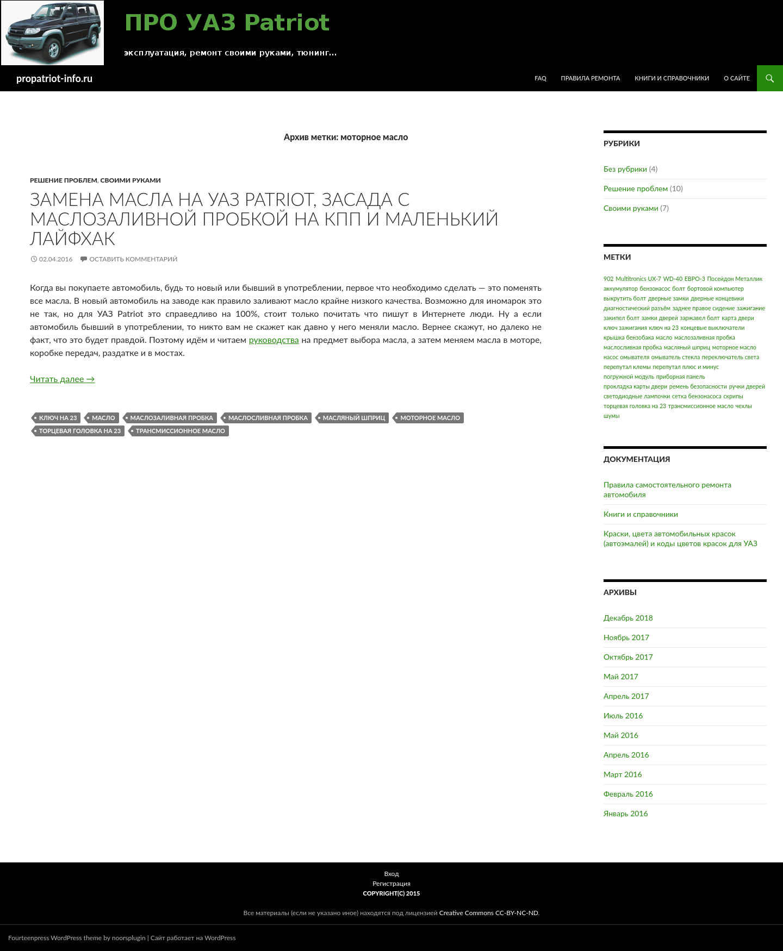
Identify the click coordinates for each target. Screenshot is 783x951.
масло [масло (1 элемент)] (664, 337)
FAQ (540, 78)
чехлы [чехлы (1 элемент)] (744, 405)
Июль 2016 (623, 715)
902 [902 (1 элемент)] (609, 278)
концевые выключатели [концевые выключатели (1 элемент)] (713, 327)
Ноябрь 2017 (626, 637)
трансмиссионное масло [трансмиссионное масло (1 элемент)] (701, 405)
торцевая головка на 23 (80, 430)
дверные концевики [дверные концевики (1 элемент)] (717, 298)
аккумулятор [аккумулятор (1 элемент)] (621, 288)
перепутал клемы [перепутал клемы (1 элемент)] (627, 366)
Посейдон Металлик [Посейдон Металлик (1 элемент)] (734, 278)
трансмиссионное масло (180, 430)
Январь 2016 (626, 813)
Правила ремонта (590, 78)
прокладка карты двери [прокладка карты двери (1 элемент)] (635, 386)
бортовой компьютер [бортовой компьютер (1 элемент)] (715, 288)
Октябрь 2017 (628, 656)
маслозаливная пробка (171, 417)
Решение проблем (63, 180)
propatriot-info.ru (54, 78)
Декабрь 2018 (628, 617)
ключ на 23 (58, 417)
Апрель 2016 (626, 754)
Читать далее (62, 378)
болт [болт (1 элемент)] (678, 288)
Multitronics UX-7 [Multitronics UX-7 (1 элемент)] (638, 278)
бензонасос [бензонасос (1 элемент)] (655, 288)
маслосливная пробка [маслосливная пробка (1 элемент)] (633, 347)
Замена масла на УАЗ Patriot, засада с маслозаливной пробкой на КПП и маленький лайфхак (264, 218)
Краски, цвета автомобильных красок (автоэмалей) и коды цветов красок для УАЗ (680, 538)
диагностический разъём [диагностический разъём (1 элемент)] (637, 307)
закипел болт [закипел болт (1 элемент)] (621, 317)
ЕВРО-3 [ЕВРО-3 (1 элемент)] (695, 278)
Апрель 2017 (626, 695)
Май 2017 (621, 676)
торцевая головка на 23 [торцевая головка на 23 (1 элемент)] (635, 405)
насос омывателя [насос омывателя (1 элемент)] (626, 356)
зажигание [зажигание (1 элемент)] (751, 307)
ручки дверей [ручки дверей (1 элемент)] (747, 386)
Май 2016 (621, 735)
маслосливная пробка (268, 417)
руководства (274, 339)
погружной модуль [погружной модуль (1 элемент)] (629, 376)
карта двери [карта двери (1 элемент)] (738, 317)
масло (103, 417)
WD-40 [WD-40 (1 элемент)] (672, 278)
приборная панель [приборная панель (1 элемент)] (680, 376)
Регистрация (391, 883)
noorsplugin (129, 938)
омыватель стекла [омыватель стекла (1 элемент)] (675, 356)
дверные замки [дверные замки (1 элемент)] (668, 298)
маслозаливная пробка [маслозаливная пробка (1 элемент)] (704, 337)
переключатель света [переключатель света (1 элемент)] (730, 356)
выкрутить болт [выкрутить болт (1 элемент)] (625, 298)
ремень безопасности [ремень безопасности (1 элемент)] (698, 386)
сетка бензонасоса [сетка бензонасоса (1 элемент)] (697, 395)
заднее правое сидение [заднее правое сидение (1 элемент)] (704, 307)
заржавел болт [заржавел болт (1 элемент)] (699, 317)
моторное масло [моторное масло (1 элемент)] (734, 347)
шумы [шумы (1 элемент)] (611, 415)
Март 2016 (623, 774)
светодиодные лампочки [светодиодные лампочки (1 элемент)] (637, 395)
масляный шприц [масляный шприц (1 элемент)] (687, 347)
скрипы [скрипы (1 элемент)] (733, 395)
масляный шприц (354, 417)
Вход (391, 873)
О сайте (737, 78)
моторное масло (430, 417)
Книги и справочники (672, 78)
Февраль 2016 (628, 793)
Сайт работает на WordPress (193, 938)
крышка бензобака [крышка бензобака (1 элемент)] (629, 337)
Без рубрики (625, 168)
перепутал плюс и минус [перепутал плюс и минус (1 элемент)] (685, 366)
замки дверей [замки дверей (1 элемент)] (660, 317)
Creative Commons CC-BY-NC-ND (488, 913)
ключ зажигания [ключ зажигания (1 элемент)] (625, 327)
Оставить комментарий (133, 259)
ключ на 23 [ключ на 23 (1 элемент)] (664, 327)
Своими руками (131, 180)
